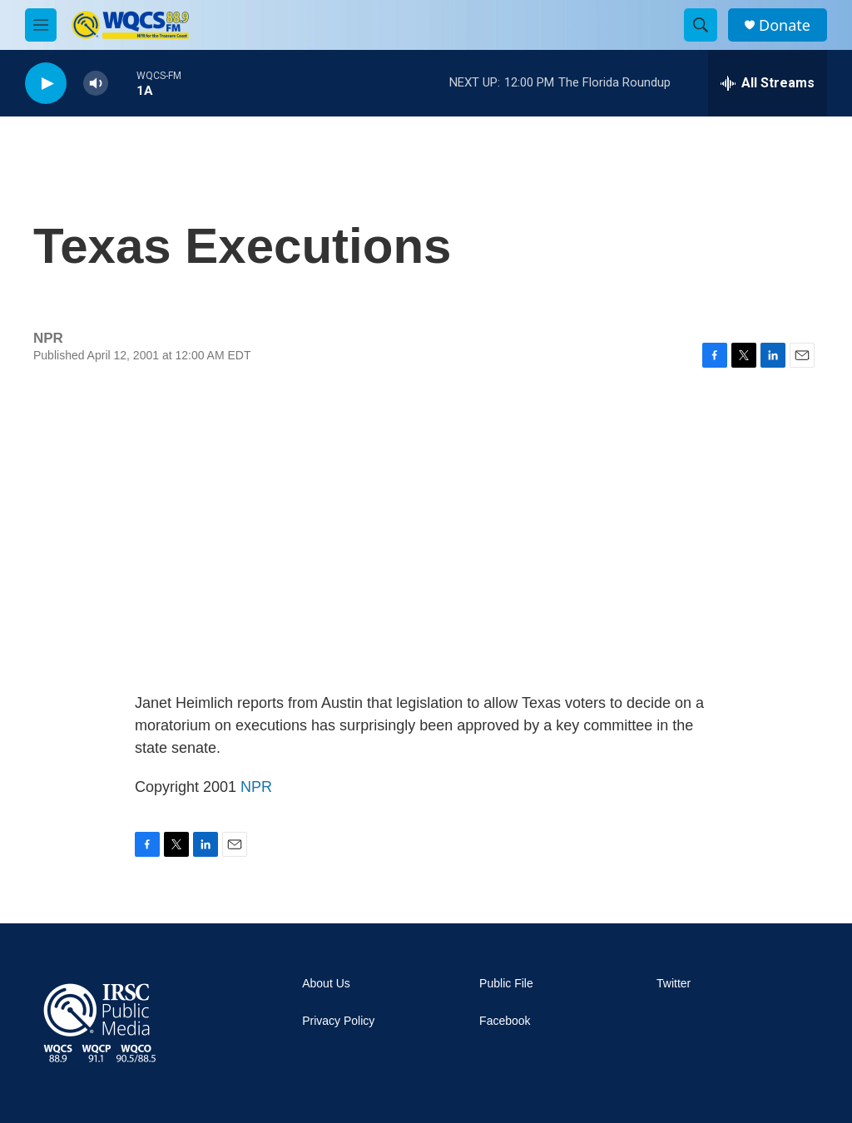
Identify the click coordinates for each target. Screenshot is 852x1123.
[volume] (96, 83)
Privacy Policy (338, 1021)
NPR (256, 787)
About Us (326, 983)
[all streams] (767, 83)
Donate (784, 25)
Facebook (504, 1021)
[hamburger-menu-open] (41, 25)
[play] (45, 83)
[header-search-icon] (700, 25)
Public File (506, 983)
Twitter (673, 983)
